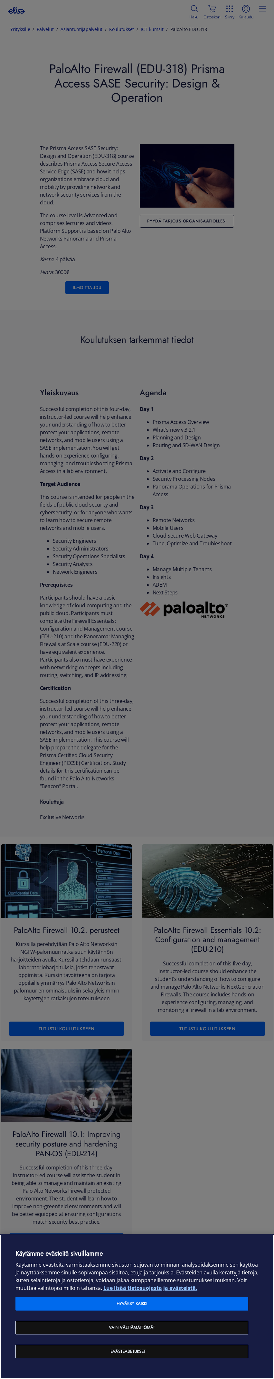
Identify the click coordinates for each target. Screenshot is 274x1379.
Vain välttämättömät (132, 1327)
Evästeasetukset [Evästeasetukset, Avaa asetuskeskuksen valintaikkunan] (128, 1351)
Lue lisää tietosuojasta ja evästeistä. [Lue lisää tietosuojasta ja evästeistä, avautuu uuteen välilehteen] (150, 1288)
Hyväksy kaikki (132, 1304)
